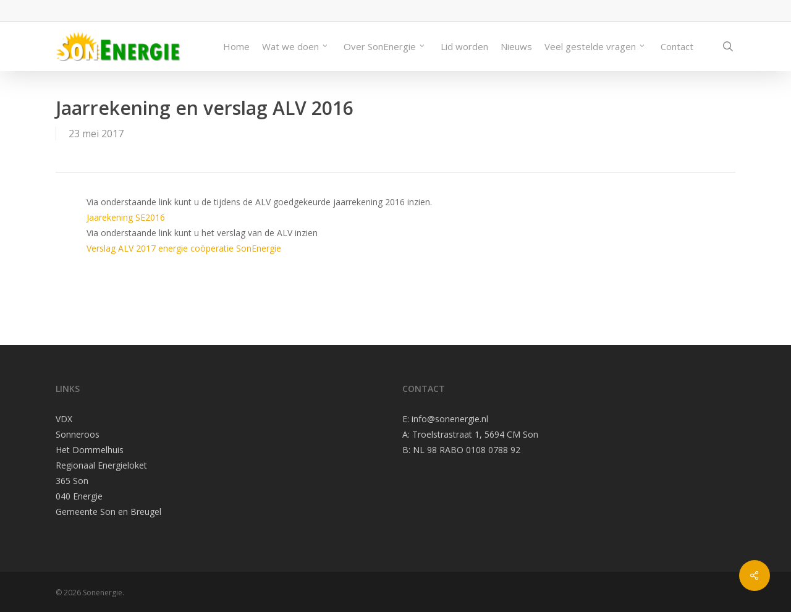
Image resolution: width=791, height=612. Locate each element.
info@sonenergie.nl (450, 419)
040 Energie (79, 496)
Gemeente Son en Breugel (108, 511)
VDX (64, 419)
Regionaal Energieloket (101, 465)
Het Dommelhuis (90, 450)
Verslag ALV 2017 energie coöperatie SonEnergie (184, 248)
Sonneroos (77, 434)
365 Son (72, 481)
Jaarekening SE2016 (126, 217)
